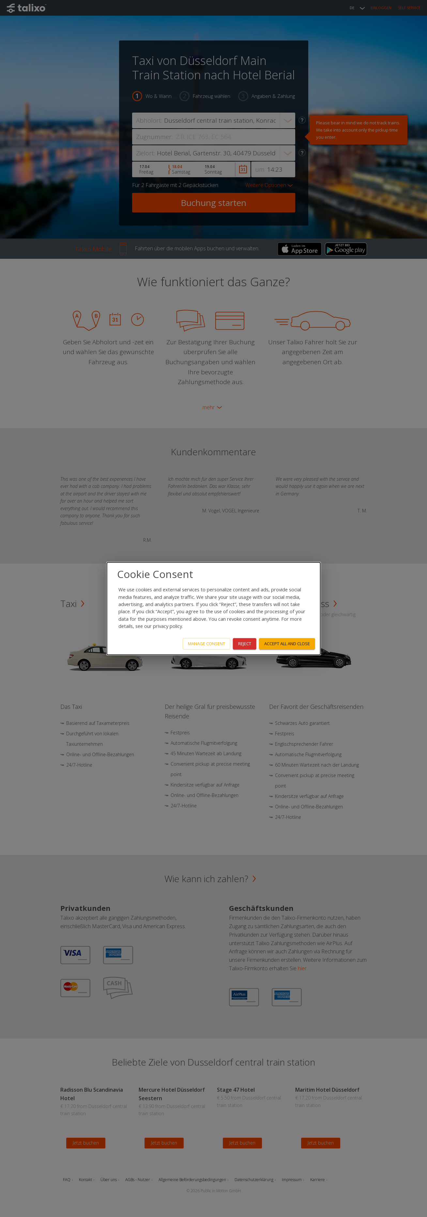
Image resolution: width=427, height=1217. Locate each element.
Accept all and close (287, 644)
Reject (244, 644)
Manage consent (206, 644)
